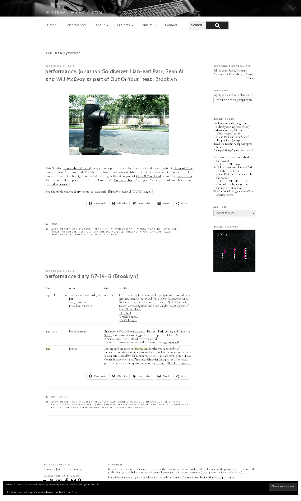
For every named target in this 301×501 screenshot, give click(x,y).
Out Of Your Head (148, 176)
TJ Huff (92, 234)
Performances (76, 25)
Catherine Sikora (124, 401)
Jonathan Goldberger (67, 231)
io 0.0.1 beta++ (112, 356)
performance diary (68, 191)
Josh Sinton (184, 176)
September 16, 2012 (77, 168)
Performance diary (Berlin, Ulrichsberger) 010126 (228, 131)
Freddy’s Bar (123, 180)
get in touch (171, 342)
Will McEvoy (108, 234)
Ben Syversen (82, 229)
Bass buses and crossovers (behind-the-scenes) (233, 159)
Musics (149, 25)
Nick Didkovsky (127, 331)
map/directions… (58, 184)
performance (61, 234)
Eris (110, 331)
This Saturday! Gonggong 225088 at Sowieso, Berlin (233, 193)
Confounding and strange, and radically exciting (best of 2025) (231, 125)
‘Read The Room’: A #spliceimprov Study (232, 145)
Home (51, 25)
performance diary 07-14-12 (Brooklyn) (91, 276)
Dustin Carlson (123, 229)
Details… (125, 313)
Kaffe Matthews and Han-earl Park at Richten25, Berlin (233, 169)
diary (55, 396)
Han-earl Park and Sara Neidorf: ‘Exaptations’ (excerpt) (231, 138)
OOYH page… (142, 191)
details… (246, 95)
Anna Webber (61, 229)
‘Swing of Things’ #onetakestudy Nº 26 (233, 152)
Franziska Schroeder (146, 359)
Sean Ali (79, 234)
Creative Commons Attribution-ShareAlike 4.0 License (202, 477)
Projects (125, 25)
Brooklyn (102, 229)
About (102, 25)
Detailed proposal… (179, 363)
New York (134, 231)
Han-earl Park (183, 168)
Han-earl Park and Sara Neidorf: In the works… (233, 176)
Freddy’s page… (119, 191)
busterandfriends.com (74, 13)
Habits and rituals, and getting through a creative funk (230, 186)
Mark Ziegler (116, 231)
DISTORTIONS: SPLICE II (230, 181)
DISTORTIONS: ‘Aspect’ (228, 164)
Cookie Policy (70, 492)
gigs (54, 224)
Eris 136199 (173, 401)
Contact (171, 25)
